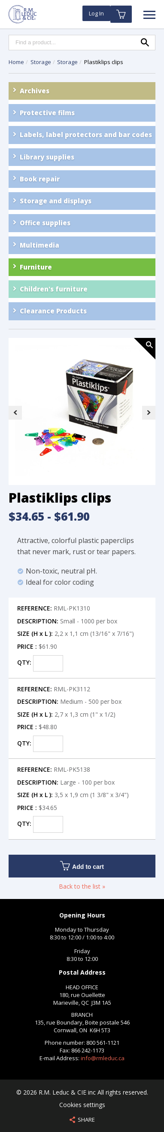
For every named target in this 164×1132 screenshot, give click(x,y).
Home (16, 62)
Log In (96, 13)
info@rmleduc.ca (103, 1058)
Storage (41, 62)
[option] (82, 412)
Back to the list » (82, 886)
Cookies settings (82, 1105)
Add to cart (82, 866)
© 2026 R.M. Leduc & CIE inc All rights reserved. (82, 1092)
